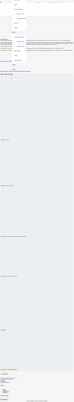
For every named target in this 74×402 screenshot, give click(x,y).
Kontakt (4, 389)
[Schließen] (10, 84)
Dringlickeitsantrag (4, 39)
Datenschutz (5, 392)
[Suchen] (15, 79)
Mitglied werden (6, 391)
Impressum (5, 390)
